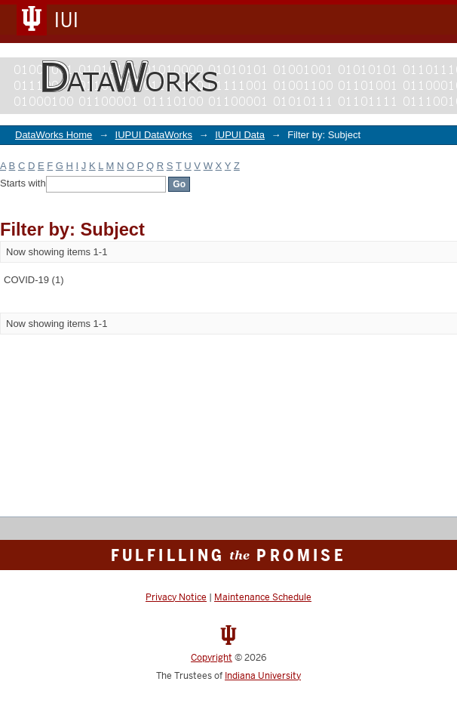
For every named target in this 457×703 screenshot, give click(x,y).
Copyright (211, 658)
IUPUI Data (240, 134)
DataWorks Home (53, 134)
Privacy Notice (176, 597)
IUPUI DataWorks (153, 134)
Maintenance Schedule (262, 597)
